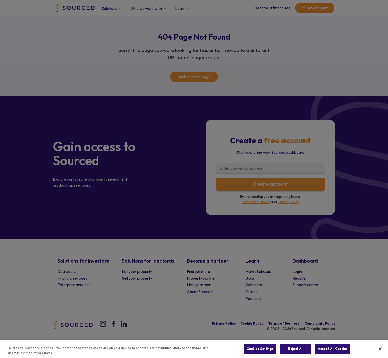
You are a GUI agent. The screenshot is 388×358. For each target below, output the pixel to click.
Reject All (295, 349)
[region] (194, 349)
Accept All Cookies (333, 349)
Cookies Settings (260, 349)
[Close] (380, 348)
